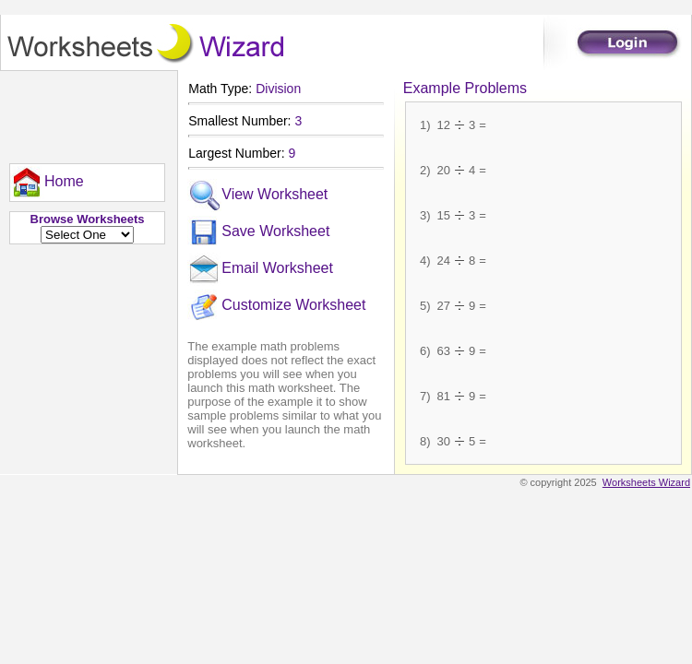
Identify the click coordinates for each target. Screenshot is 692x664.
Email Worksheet (260, 269)
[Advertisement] (83, 112)
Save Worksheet (258, 232)
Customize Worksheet (276, 306)
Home (47, 182)
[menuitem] (47, 182)
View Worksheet (257, 195)
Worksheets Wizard (646, 482)
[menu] (47, 182)
